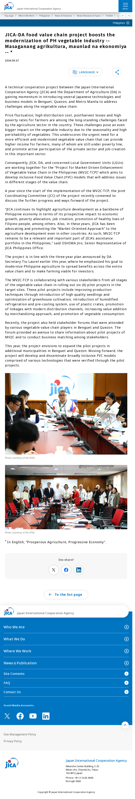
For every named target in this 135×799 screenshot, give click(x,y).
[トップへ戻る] (125, 725)
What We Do (14, 639)
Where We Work (17, 651)
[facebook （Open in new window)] (20, 716)
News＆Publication (20, 663)
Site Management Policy (20, 734)
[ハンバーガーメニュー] (125, 4)
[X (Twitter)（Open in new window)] (7, 716)
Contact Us (12, 692)
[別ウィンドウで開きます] (53, 569)
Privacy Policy (13, 741)
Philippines (119, 23)
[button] (85, 72)
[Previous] (123, 15)
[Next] (129, 15)
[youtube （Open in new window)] (33, 716)
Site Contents (14, 673)
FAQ (7, 683)
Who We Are (14, 627)
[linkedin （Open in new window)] (45, 716)
